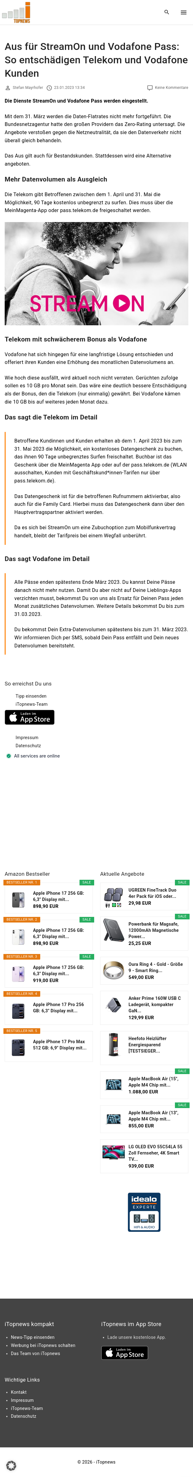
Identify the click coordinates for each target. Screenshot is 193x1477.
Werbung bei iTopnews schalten (43, 1345)
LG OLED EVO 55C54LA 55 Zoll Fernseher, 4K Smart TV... (155, 1153)
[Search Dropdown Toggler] (167, 12)
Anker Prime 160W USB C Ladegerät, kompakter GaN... (154, 1004)
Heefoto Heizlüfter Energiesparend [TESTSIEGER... (147, 1044)
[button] (11, 1466)
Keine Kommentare (171, 87)
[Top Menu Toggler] (184, 12)
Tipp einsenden (31, 696)
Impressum (27, 737)
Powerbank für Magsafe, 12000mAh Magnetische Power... (153, 930)
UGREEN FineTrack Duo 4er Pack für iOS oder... (152, 893)
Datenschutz (28, 745)
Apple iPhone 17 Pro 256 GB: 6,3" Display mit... (58, 1007)
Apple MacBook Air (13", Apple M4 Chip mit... (153, 1115)
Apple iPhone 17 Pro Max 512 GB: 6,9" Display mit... (60, 1044)
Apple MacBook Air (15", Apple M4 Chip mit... (153, 1081)
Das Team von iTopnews (35, 1353)
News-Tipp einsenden (33, 1337)
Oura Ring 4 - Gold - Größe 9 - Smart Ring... (155, 967)
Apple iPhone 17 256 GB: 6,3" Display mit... (58, 896)
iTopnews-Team (32, 704)
